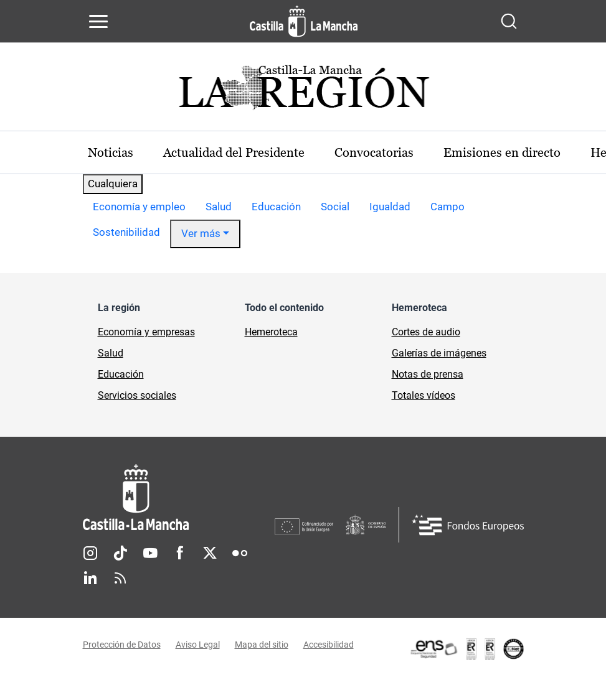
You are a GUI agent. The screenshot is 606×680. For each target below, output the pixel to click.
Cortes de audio (426, 332)
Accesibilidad (328, 645)
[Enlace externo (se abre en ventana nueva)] (466, 649)
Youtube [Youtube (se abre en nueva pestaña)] (150, 553)
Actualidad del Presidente (234, 152)
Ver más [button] (200, 233)
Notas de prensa (427, 374)
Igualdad (389, 206)
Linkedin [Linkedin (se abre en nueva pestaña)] (90, 578)
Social (335, 206)
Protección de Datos (122, 645)
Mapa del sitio (261, 645)
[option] (139, 207)
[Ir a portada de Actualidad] (303, 91)
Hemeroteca (271, 332)
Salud (219, 206)
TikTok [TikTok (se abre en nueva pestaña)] (120, 553)
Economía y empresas (146, 332)
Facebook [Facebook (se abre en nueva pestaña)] (180, 553)
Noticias (110, 152)
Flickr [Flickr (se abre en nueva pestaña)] (240, 553)
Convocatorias (374, 152)
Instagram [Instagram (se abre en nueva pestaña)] (90, 553)
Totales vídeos (423, 395)
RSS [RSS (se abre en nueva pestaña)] (120, 578)
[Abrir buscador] (509, 21)
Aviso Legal (198, 645)
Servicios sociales (137, 395)
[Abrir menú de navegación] (98, 21)
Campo (447, 206)
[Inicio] (179, 497)
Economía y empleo (139, 206)
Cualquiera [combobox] (113, 183)
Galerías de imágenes (439, 353)
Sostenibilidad (126, 232)
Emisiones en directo (502, 152)
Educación (276, 206)
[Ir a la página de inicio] (303, 21)
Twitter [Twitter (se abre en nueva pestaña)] (210, 553)
